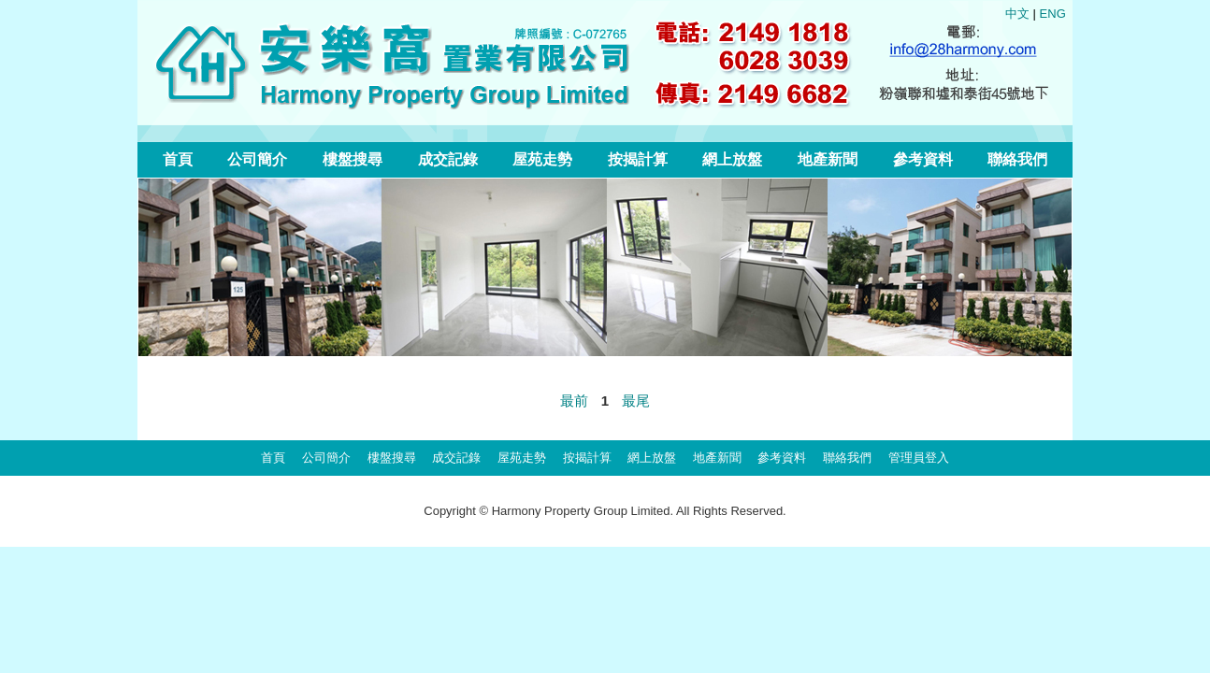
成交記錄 (448, 159)
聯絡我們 (1017, 159)
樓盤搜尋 (352, 159)
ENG (1053, 14)
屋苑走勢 (542, 159)
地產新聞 (827, 159)
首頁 (178, 159)
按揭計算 (638, 159)
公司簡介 (257, 159)
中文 (1017, 14)
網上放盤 (732, 159)
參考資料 (923, 159)
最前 (574, 400)
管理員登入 (918, 458)
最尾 (636, 400)
